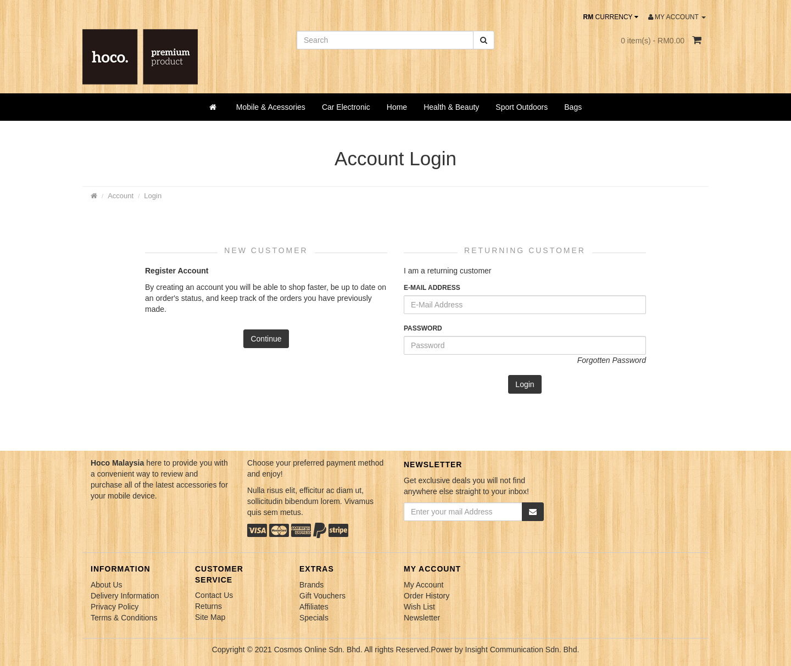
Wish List (419, 606)
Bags (573, 107)
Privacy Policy (114, 606)
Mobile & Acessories (270, 107)
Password (423, 328)
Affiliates (313, 606)
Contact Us (214, 595)
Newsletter (422, 617)
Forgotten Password (611, 360)
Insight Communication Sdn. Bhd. (522, 649)
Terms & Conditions (124, 617)
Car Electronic (346, 107)
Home (397, 107)
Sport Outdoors (521, 107)
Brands (311, 584)
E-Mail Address (432, 288)
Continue (265, 338)
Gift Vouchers (322, 595)
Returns (208, 606)
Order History (426, 595)
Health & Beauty (451, 107)
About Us (106, 584)
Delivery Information (125, 595)
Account (120, 196)
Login (152, 196)
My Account (423, 584)
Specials (313, 617)
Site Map (210, 617)
